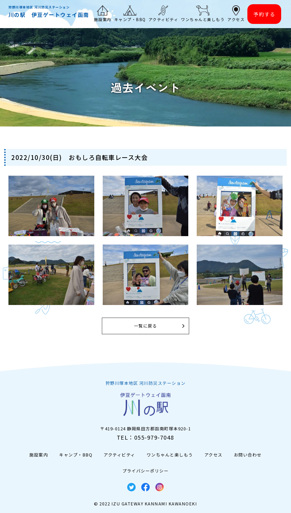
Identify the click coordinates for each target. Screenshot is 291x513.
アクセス (213, 455)
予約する (264, 14)
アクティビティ (119, 455)
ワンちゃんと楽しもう (170, 455)
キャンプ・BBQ (75, 455)
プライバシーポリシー (145, 471)
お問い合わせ (248, 455)
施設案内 (38, 455)
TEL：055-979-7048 (145, 437)
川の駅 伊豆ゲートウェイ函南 (48, 14)
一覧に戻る (145, 326)
